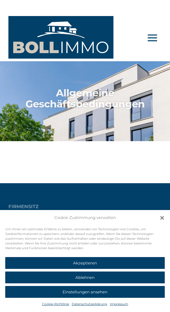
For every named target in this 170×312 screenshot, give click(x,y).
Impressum (119, 304)
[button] (162, 218)
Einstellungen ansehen (85, 291)
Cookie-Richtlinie (55, 304)
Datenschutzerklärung (89, 304)
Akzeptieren (85, 262)
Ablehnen (85, 277)
